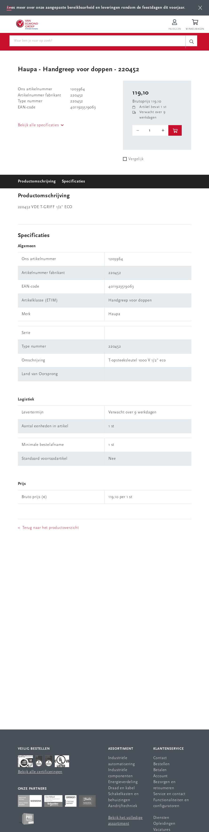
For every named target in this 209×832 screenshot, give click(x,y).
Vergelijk (135, 159)
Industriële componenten (120, 773)
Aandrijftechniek (122, 806)
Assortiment (120, 749)
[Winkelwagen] (195, 25)
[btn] (200, 8)
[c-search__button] (191, 41)
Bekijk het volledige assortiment (125, 821)
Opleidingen (164, 824)
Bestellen (161, 764)
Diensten (161, 818)
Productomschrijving (37, 181)
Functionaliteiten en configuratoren (171, 803)
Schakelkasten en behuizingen (123, 797)
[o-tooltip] (150, 130)
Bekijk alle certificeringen (40, 772)
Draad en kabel (121, 788)
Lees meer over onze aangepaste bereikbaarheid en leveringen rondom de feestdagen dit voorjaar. (96, 8)
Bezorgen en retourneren (164, 785)
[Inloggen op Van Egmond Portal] (174, 25)
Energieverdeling (123, 782)
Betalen (160, 770)
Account (160, 776)
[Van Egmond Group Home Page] (27, 24)
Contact (160, 758)
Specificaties (73, 181)
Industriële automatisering (121, 761)
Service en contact (169, 794)
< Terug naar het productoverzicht (48, 528)
